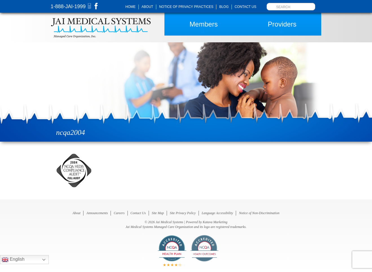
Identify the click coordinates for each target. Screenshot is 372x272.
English (13, 259)
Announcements (97, 213)
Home (131, 7)
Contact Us (245, 7)
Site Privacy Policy (183, 213)
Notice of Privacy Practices (186, 7)
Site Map (158, 213)
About (147, 7)
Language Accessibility (217, 213)
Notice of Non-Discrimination (259, 213)
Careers (119, 213)
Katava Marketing (215, 222)
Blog (223, 7)
